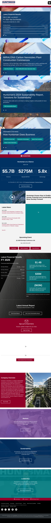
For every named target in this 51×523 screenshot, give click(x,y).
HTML (43, 25)
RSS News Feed (35, 499)
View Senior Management (25, 490)
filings (27, 296)
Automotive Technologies (23, 139)
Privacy (24, 503)
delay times (40, 515)
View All (3, 230)
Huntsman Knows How (9, 139)
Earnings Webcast (7, 27)
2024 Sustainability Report (10, 106)
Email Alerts (17, 499)
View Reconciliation (25, 186)
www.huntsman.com (5, 397)
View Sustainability (25, 460)
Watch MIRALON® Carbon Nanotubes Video (25, 68)
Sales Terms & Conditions (31, 503)
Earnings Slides (6, 30)
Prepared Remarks (7, 32)
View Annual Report (15, 313)
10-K (2, 278)
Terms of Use (41, 516)
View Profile (5, 401)
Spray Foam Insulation (37, 139)
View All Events (35, 248)
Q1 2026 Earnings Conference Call (25, 240)
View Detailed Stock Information (25, 359)
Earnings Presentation (29, 182)
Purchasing (12, 503)
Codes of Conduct (18, 503)
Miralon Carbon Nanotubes (10, 142)
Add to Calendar (24, 248)
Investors (3, 6)
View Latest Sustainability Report (32, 313)
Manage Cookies (13, 506)
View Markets (25, 430)
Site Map (38, 503)
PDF (47, 25)
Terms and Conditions (5, 506)
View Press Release (8, 68)
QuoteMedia (15, 515)
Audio (46, 27)
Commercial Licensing (5, 503)
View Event (13, 248)
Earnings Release (6, 25)
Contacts (26, 499)
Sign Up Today (26, 330)
